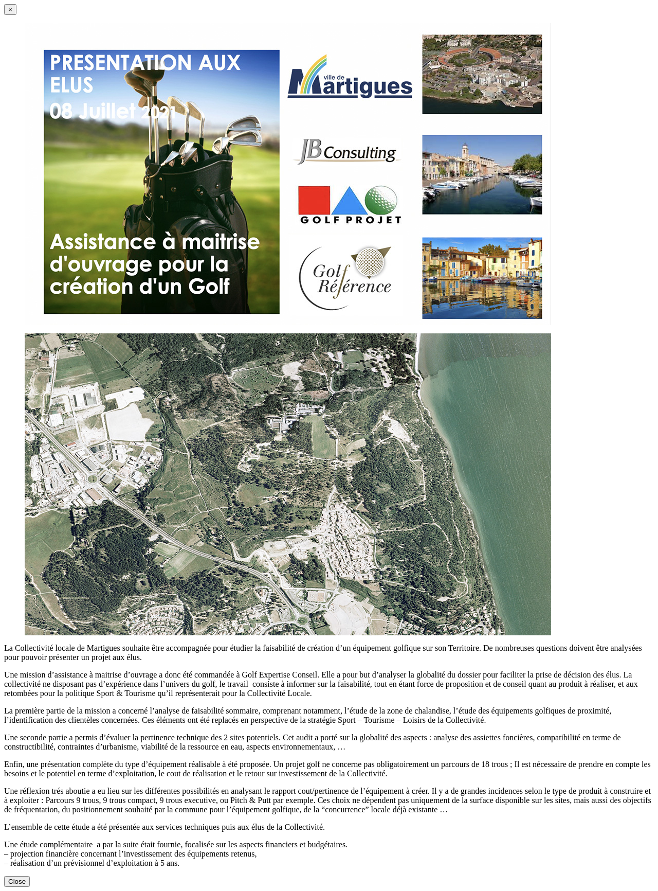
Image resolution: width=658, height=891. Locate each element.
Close (17, 881)
